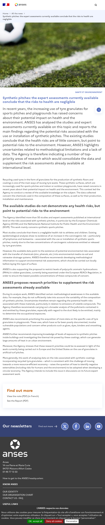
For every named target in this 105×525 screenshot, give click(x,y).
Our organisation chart (18, 494)
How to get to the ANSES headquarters (23, 478)
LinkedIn (87, 426)
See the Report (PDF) (17, 400)
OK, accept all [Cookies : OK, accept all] (35, 521)
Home (5, 13)
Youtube (98, 426)
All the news (17, 13)
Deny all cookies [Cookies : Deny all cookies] (54, 521)
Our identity (10, 491)
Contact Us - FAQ (13, 498)
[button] (96, 5)
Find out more (45, 426)
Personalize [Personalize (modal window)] (71, 521)
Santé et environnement (88, 92)
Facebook (76, 426)
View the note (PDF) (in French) (23, 396)
